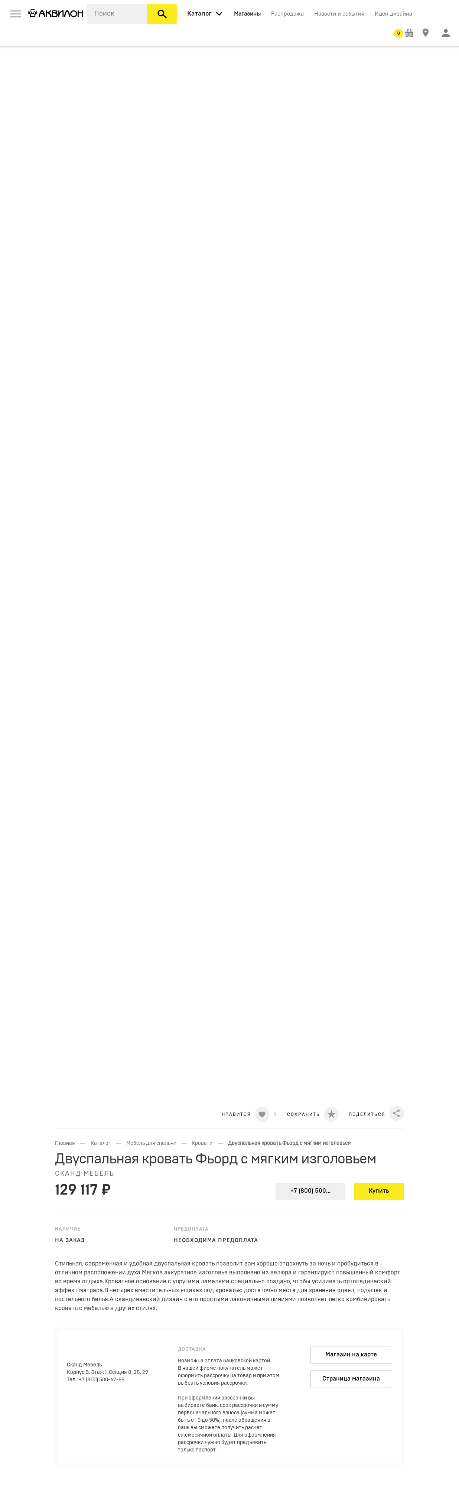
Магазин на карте (351, 1355)
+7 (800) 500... (310, 1191)
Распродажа (287, 14)
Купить (379, 1191)
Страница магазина (351, 1379)
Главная (65, 1143)
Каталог (101, 1143)
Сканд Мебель (84, 1173)
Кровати (202, 1143)
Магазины (247, 14)
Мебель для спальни (151, 1143)
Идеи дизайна (393, 14)
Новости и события (339, 14)
